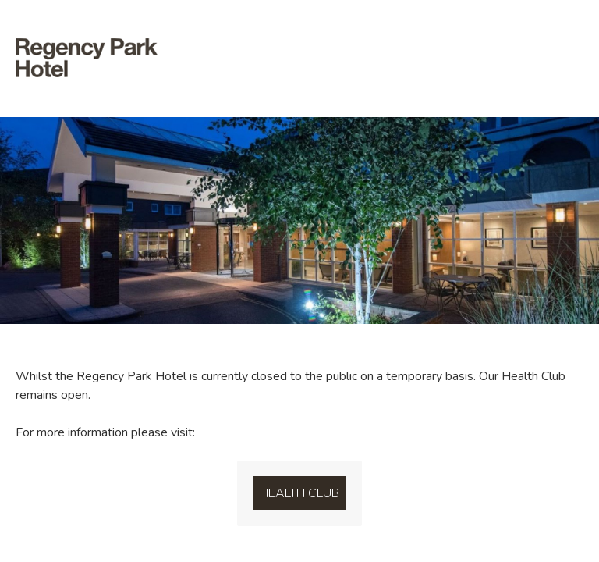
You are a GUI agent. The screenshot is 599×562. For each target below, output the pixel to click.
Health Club (299, 493)
